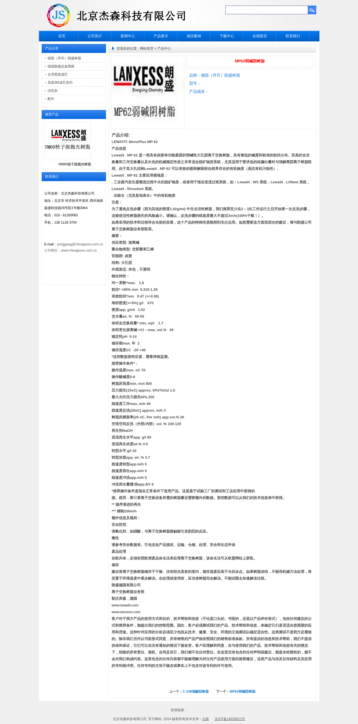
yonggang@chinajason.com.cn (80, 244)
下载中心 (227, 36)
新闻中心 (128, 36)
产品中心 (164, 48)
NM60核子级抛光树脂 (74, 164)
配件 (51, 99)
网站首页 (147, 48)
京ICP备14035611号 (230, 719)
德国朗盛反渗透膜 (61, 66)
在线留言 (260, 36)
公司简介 (95, 36)
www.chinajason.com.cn (79, 250)
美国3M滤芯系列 (60, 83)
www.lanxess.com (126, 612)
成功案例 (194, 36)
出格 (205, 719)
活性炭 (53, 91)
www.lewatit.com (125, 605)
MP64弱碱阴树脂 (242, 691)
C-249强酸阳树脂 (196, 691)
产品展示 (161, 36)
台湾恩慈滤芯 (58, 74)
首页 (61, 36)
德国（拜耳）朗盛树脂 (64, 58)
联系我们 (293, 36)
